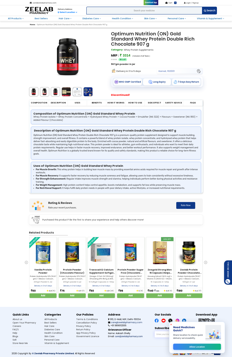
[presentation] (26, 262)
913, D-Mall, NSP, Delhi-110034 (124, 319)
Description (58, 102)
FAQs (193, 102)
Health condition (53, 332)
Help (15, 332)
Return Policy (83, 329)
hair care (64, 18)
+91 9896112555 (117, 325)
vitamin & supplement (210, 18)
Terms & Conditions (87, 319)
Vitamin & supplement (56, 343)
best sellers (41, 18)
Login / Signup (191, 3)
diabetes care (90, 18)
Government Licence (87, 336)
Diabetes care (52, 329)
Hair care (49, 326)
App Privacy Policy (86, 332)
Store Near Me (20, 343)
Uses (77, 102)
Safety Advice (173, 102)
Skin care (49, 336)
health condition (122, 18)
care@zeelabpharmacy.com (43, 3)
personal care (176, 18)
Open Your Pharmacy (24, 322)
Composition (39, 102)
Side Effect (154, 102)
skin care (149, 18)
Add (43, 295)
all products (15, 18)
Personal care (51, 339)
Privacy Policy (83, 326)
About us (17, 319)
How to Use (135, 102)
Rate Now (186, 205)
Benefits (97, 102)
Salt (15, 339)
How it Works (116, 102)
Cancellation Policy (86, 322)
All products (50, 319)
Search (209, 10)
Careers (17, 326)
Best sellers (50, 322)
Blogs (15, 336)
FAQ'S (16, 329)
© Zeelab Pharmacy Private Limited (53, 353)
